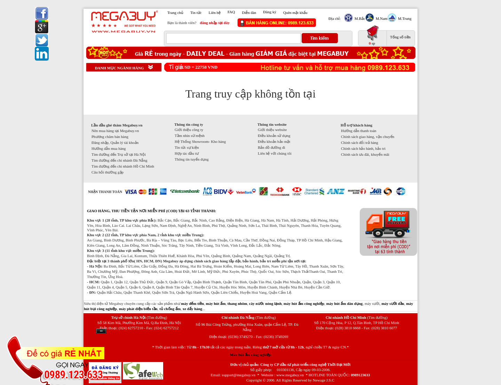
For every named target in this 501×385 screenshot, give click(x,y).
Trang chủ (175, 12)
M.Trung (404, 18)
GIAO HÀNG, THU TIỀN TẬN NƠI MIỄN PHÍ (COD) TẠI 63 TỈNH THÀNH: (151, 211)
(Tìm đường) (156, 317)
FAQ (231, 12)
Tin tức (196, 12)
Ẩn (101, 331)
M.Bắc (359, 18)
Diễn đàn (249, 12)
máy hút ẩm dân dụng (344, 303)
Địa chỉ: (334, 18)
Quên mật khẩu (295, 12)
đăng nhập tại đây (215, 23)
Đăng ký (269, 12)
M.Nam (381, 18)
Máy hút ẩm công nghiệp (250, 355)
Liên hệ (215, 12)
